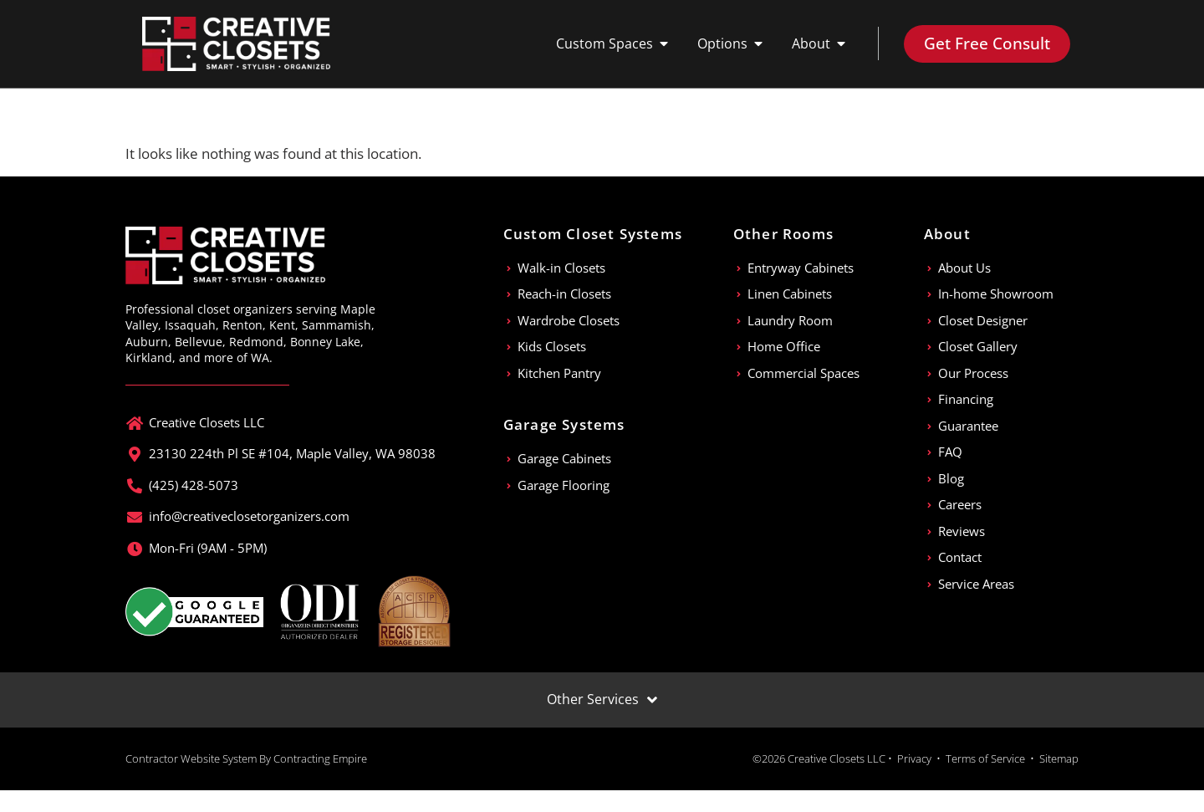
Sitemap (1059, 758)
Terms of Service (985, 758)
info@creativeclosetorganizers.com (249, 516)
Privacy (914, 758)
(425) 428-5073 (193, 485)
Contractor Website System (191, 758)
